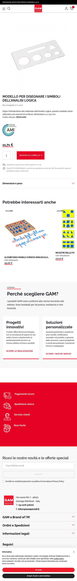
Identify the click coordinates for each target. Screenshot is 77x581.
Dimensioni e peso (12, 183)
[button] (74, 552)
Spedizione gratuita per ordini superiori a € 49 (24, 165)
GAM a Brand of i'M (16, 517)
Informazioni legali (16, 533)
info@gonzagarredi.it (28, 509)
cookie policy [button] (59, 559)
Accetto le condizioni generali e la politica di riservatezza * (35, 481)
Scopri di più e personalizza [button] (38, 576)
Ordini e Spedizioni (16, 525)
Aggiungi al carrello (31, 155)
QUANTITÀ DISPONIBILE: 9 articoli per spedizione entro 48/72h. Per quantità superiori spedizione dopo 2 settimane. (39, 169)
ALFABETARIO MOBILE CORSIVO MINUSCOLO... (26, 257)
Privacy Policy (58, 481)
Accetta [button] (38, 570)
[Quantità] (6, 155)
